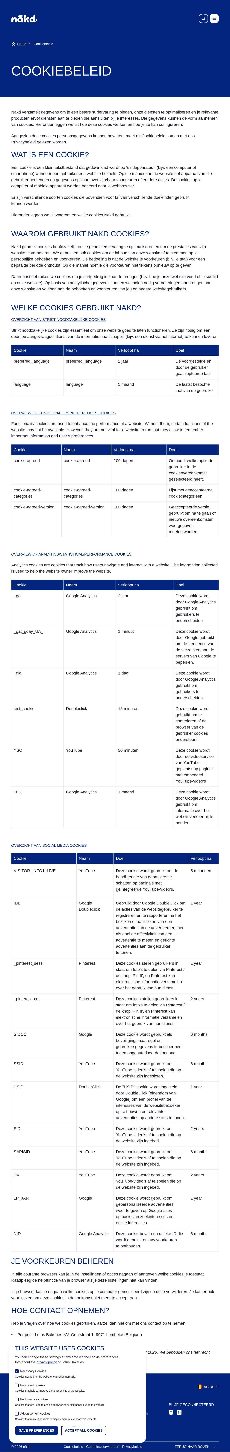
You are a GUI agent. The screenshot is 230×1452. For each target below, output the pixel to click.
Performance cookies (34, 1399)
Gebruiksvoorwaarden (102, 1447)
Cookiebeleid (73, 1447)
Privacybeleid (132, 1447)
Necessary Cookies (33, 1371)
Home (18, 44)
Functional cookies (32, 1385)
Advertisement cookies (35, 1413)
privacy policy (47, 1362)
